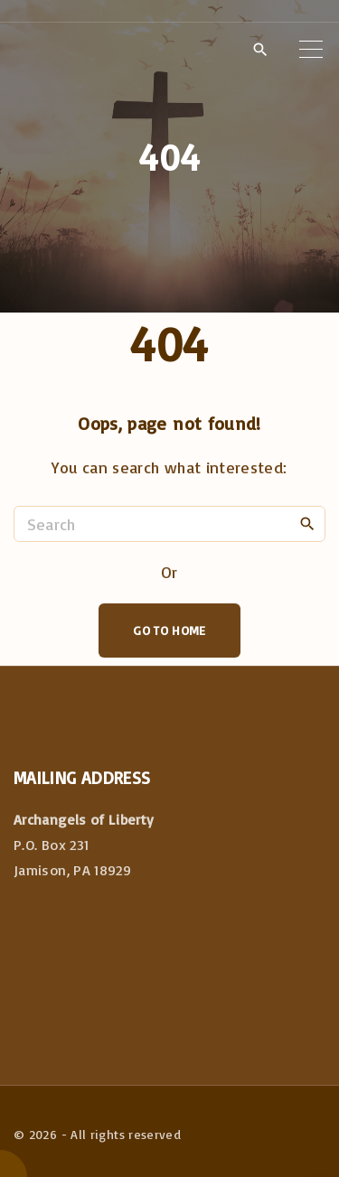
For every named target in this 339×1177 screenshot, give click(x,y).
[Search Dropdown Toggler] (260, 49)
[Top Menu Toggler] (311, 49)
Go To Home (169, 630)
